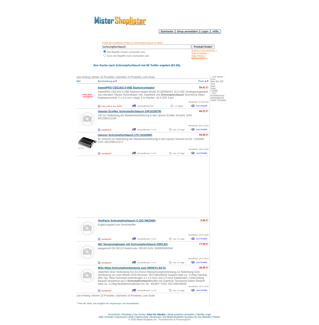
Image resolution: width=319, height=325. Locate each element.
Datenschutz (141, 317)
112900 (214, 91)
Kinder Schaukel (218, 100)
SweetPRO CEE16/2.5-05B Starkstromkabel (126, 87)
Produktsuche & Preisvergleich (175, 319)
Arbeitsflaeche (217, 98)
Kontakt (109, 317)
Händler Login (204, 314)
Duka (213, 88)
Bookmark (155, 317)
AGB (131, 317)
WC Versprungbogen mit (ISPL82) (133, 244)
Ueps (213, 86)
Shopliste (126, 314)
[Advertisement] (133, 187)
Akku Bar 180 (217, 81)
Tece (213, 84)
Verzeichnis (114, 314)
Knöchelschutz (217, 95)
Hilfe (101, 317)
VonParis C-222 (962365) (127, 220)
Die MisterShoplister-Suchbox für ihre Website (187, 317)
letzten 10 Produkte (103, 77)
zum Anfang (83, 77)
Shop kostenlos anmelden (181, 314)
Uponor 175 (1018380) (125, 135)
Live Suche (139, 314)
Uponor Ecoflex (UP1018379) (129, 111)
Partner (216, 317)
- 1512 (214, 93)
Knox (213, 79)
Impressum (121, 317)
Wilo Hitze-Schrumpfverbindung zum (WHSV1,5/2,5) (132, 267)
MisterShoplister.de (147, 319)
